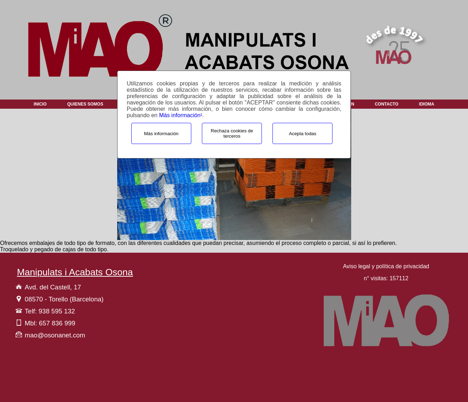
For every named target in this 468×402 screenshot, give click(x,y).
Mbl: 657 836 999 (50, 323)
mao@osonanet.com (55, 335)
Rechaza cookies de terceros (232, 133)
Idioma (426, 104)
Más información (161, 133)
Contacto (386, 104)
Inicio (40, 104)
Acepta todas (302, 133)
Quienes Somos (85, 104)
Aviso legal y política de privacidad (386, 266)
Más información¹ (181, 115)
